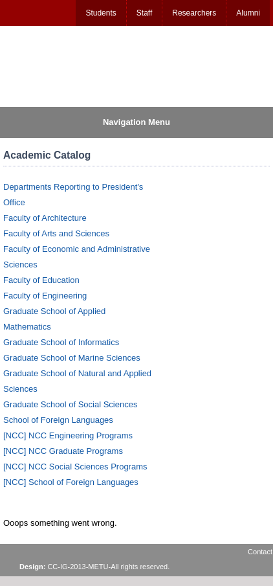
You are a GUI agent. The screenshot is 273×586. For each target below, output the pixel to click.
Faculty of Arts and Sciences (56, 233)
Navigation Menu (136, 122)
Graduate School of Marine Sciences (71, 358)
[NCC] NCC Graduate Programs (63, 451)
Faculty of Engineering (45, 295)
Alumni (248, 12)
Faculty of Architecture (45, 218)
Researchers (194, 12)
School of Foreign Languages (58, 420)
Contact (260, 551)
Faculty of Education (41, 280)
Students (100, 12)
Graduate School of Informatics (61, 342)
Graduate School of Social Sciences (70, 404)
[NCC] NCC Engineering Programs (68, 435)
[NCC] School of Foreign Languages (70, 482)
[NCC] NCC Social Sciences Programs (75, 466)
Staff (144, 12)
